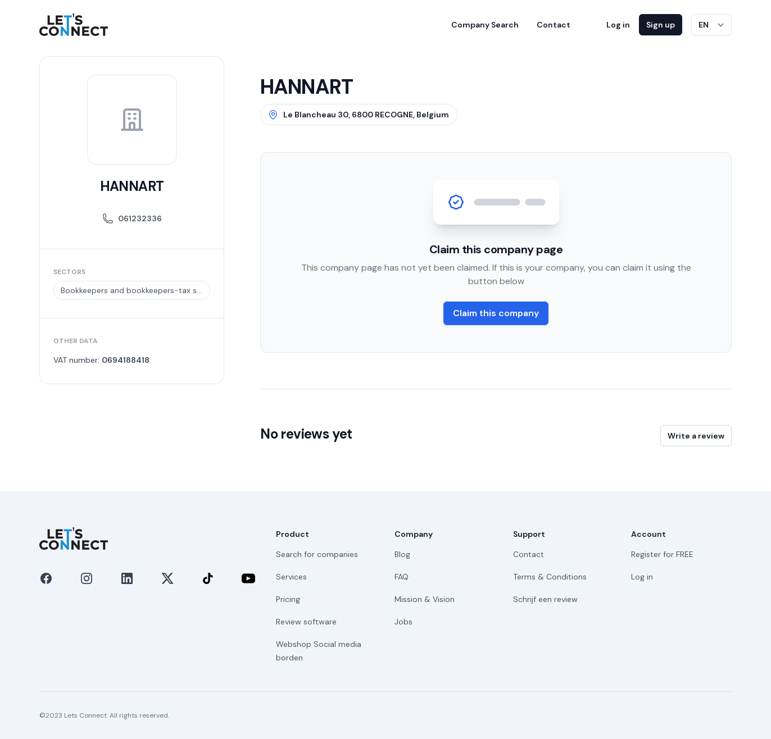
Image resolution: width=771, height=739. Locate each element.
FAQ (401, 577)
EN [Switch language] (704, 25)
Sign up (660, 25)
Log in (618, 25)
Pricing (288, 599)
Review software (306, 622)
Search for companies (317, 554)
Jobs (403, 622)
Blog (402, 554)
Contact (553, 25)
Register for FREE (662, 554)
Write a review (696, 436)
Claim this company (496, 313)
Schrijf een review (545, 599)
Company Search (485, 25)
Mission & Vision (424, 599)
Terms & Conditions (550, 577)
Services (291, 577)
